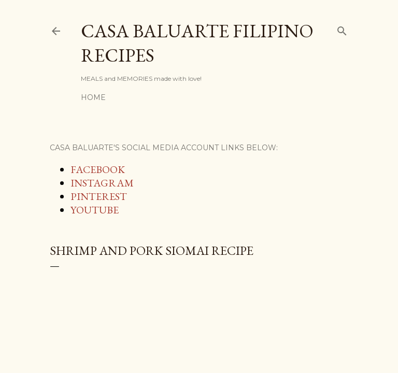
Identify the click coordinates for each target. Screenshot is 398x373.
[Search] (342, 29)
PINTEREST (98, 196)
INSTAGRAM (102, 183)
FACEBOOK (97, 169)
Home (93, 97)
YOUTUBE (94, 210)
